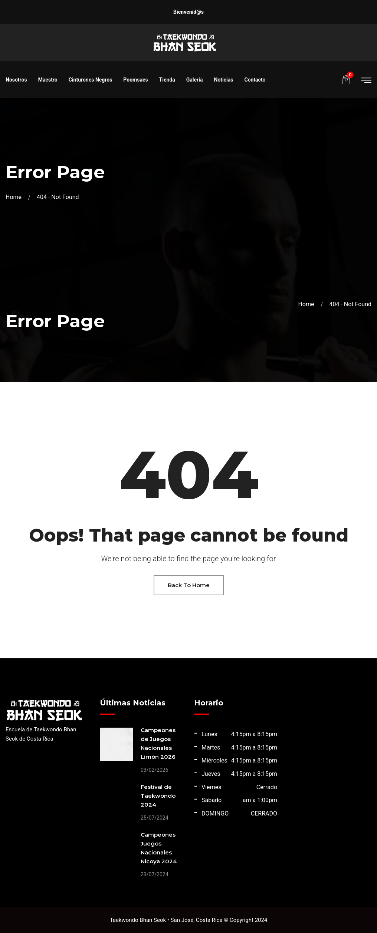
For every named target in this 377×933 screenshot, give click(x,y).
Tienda (167, 80)
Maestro (48, 80)
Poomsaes (135, 80)
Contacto (254, 80)
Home (15, 197)
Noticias (223, 80)
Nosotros (16, 80)
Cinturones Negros (90, 80)
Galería (194, 80)
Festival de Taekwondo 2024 (158, 795)
